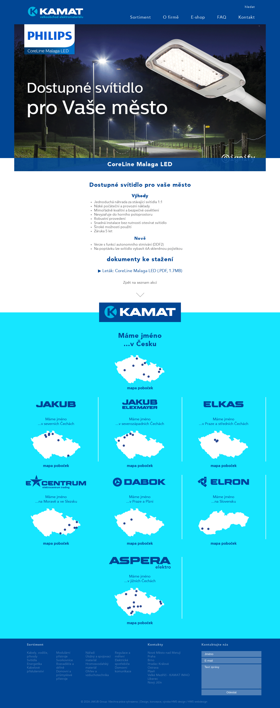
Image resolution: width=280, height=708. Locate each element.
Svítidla (32, 660)
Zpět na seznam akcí (140, 283)
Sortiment (140, 18)
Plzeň (151, 671)
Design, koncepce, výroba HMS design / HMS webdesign (173, 702)
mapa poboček (140, 370)
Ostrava (153, 667)
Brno (151, 660)
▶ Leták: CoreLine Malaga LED (140, 271)
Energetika (34, 664)
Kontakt (246, 18)
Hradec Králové (158, 664)
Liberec (153, 678)
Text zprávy (231, 676)
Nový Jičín (155, 682)
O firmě (171, 18)
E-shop (198, 18)
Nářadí (90, 652)
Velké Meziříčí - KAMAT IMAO (169, 675)
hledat (250, 7)
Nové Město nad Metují (164, 652)
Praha (151, 656)
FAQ (221, 18)
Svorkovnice (64, 660)
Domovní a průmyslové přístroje (64, 675)
